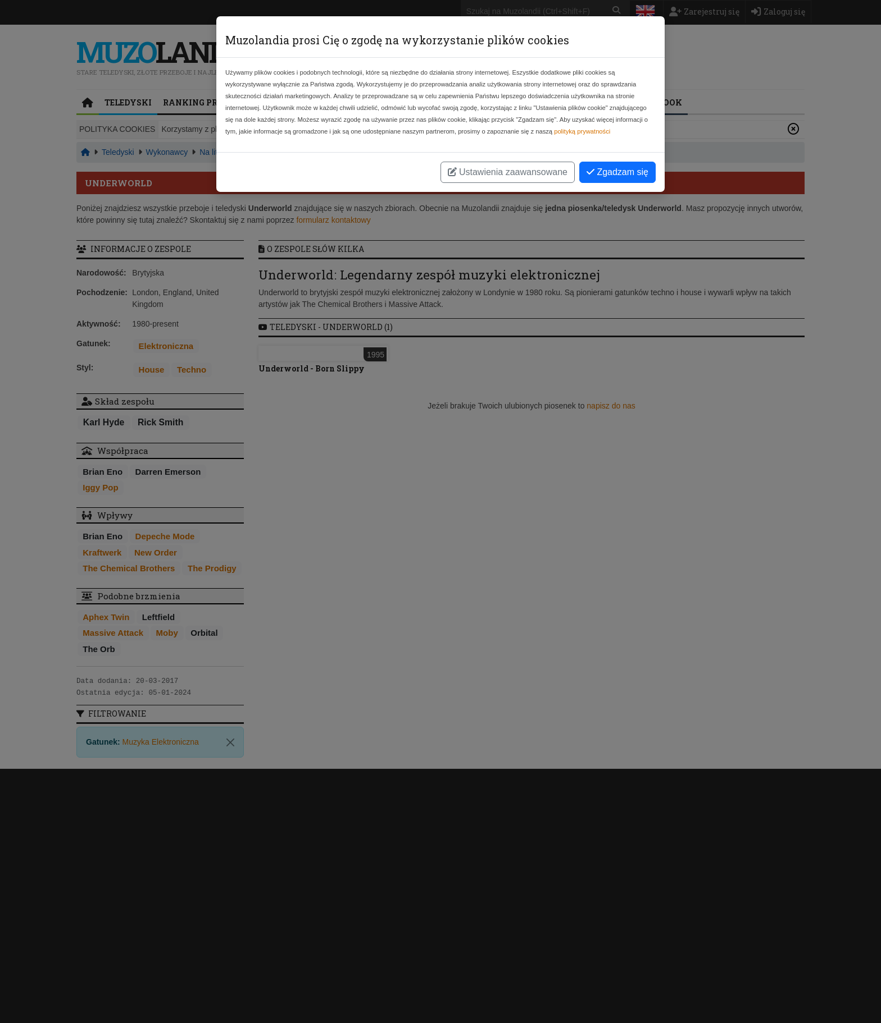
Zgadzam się (617, 172)
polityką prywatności (582, 131)
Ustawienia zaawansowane (507, 172)
